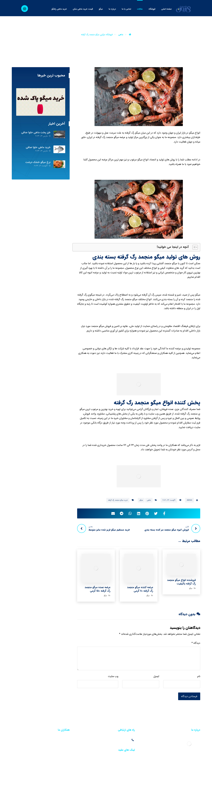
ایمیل (156, 676)
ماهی (149, 500)
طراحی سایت (194, 786)
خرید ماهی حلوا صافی (38, 147)
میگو (141, 500)
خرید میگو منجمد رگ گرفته (118, 500)
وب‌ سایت (113, 676)
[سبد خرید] (24, 8)
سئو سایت (183, 786)
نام (198, 676)
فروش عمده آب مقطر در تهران (56, 740)
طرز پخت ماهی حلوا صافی (35, 132)
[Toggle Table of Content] (193, 247)
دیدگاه (196, 643)
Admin (189, 500)
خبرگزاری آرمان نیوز (143, 786)
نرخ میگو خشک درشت (37, 162)
